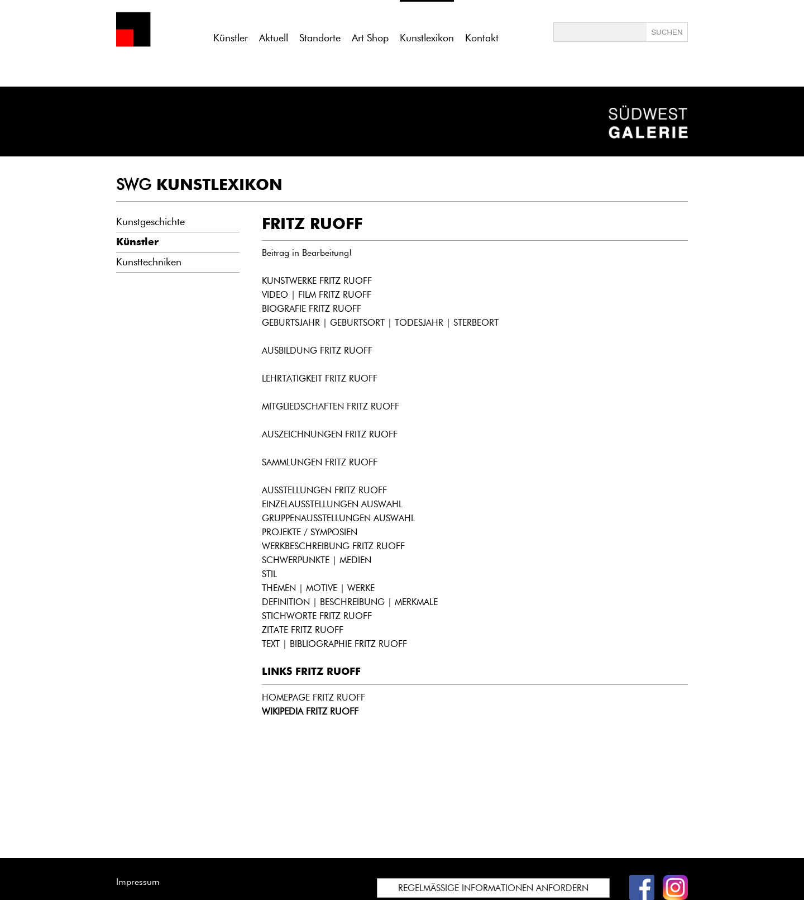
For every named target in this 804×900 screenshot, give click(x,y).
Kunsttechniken (148, 262)
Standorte (320, 38)
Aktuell (273, 38)
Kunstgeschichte (150, 222)
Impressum (138, 882)
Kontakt (482, 38)
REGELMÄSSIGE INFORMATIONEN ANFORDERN (493, 888)
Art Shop (370, 38)
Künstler (230, 38)
